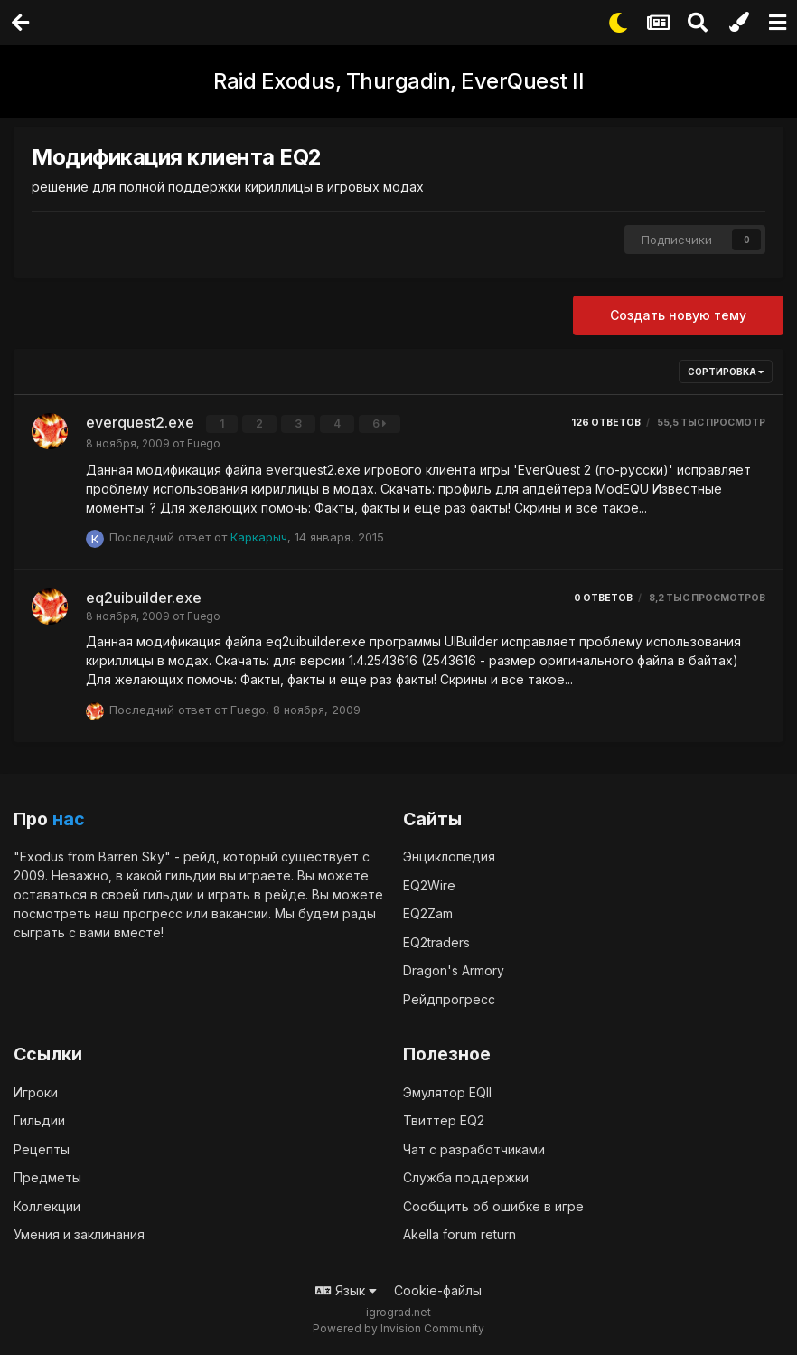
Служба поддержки (466, 1177)
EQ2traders (436, 941)
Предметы (47, 1177)
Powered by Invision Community (398, 1328)
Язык (346, 1289)
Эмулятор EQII (447, 1091)
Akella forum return (459, 1234)
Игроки (36, 1091)
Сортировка (726, 371)
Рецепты (42, 1148)
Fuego (203, 443)
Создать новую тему (678, 315)
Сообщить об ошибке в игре (493, 1205)
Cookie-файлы (438, 1289)
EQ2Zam (428, 912)
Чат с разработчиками (474, 1148)
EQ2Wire (429, 884)
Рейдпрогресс (449, 998)
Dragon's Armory (453, 969)
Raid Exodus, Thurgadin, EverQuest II (398, 81)
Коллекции (47, 1205)
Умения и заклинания (79, 1234)
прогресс (153, 912)
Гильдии (39, 1120)
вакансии (239, 912)
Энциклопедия (449, 855)
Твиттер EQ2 (443, 1120)
